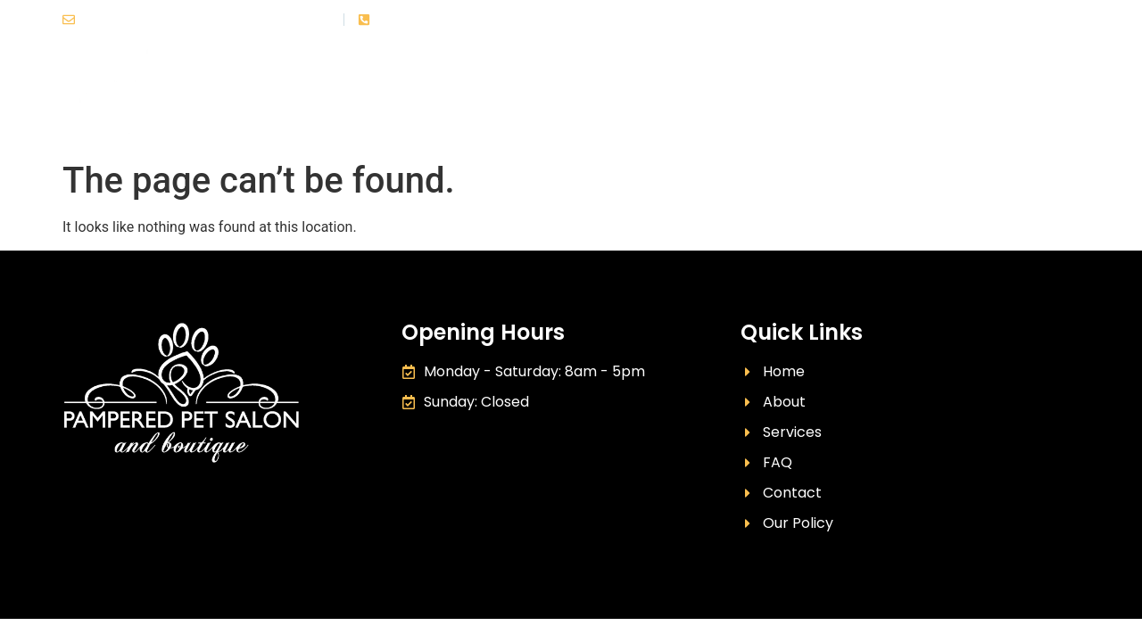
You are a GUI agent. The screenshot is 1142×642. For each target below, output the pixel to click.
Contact (1049, 97)
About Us (682, 97)
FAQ (861, 97)
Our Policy (946, 97)
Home (591, 97)
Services (780, 97)
